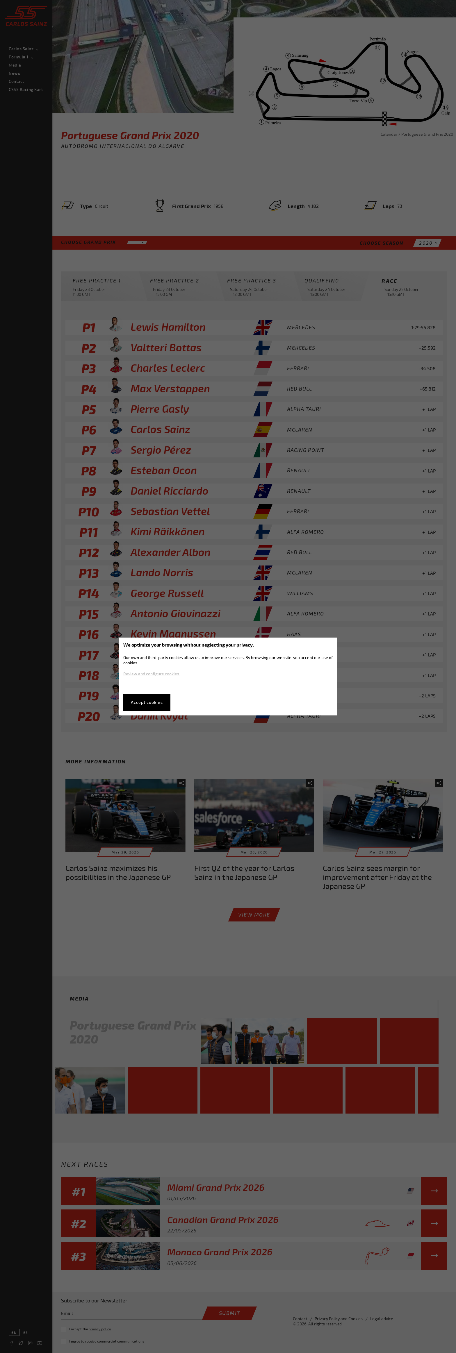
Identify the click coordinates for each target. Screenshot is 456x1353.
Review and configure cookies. (151, 673)
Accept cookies (147, 702)
